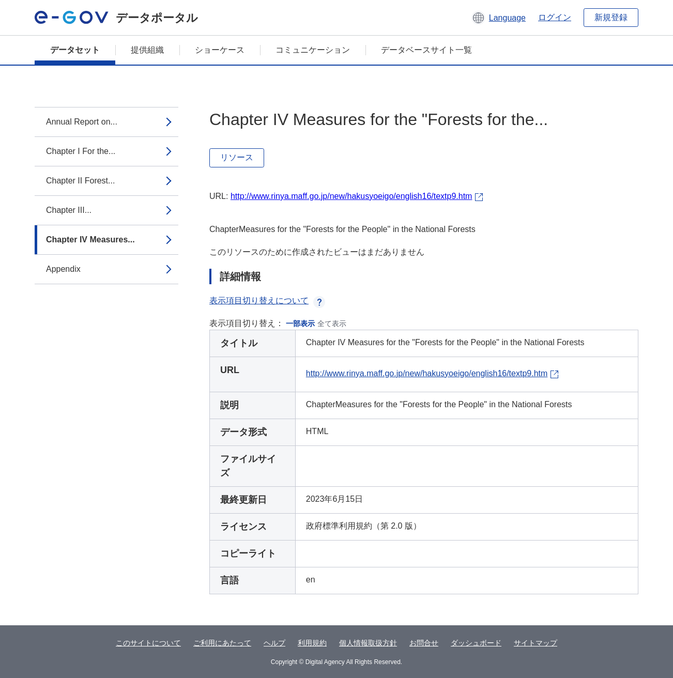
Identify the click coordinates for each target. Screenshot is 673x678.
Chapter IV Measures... (90, 239)
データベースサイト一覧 (426, 49)
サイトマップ (535, 643)
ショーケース (219, 49)
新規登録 (611, 17)
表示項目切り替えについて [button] (267, 300)
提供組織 (147, 49)
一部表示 (300, 323)
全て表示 (331, 323)
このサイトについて (148, 643)
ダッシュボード (476, 643)
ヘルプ (274, 643)
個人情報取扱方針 (368, 643)
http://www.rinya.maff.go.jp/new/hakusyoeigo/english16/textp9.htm (351, 196)
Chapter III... (68, 210)
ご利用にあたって (222, 643)
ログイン (554, 17)
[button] (498, 17)
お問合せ (423, 643)
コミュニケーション (313, 49)
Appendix (63, 269)
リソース (236, 157)
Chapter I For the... (80, 151)
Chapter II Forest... (80, 180)
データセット (75, 49)
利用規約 (312, 643)
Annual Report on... (81, 121)
